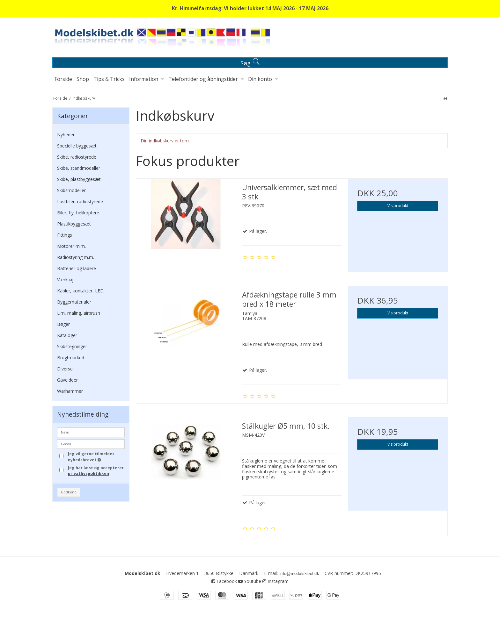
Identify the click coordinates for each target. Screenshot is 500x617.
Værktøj (65, 279)
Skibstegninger (72, 346)
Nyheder (66, 135)
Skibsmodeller (71, 190)
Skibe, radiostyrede (76, 157)
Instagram (275, 581)
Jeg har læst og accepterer (96, 470)
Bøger (63, 324)
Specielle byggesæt (77, 146)
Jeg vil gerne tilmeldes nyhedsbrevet (96, 456)
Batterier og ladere (76, 268)
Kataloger (67, 335)
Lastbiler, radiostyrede (80, 201)
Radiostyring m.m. (75, 257)
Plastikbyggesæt (74, 224)
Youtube (249, 581)
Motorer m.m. (71, 246)
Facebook (224, 581)
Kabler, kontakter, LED (80, 291)
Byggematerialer (74, 302)
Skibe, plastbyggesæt (79, 179)
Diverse (65, 369)
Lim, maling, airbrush (78, 313)
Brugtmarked (70, 358)
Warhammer (70, 391)
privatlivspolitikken (88, 473)
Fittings (64, 235)
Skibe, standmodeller (78, 168)
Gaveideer (67, 380)
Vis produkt (397, 205)
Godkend (69, 492)
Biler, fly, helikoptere (78, 213)
